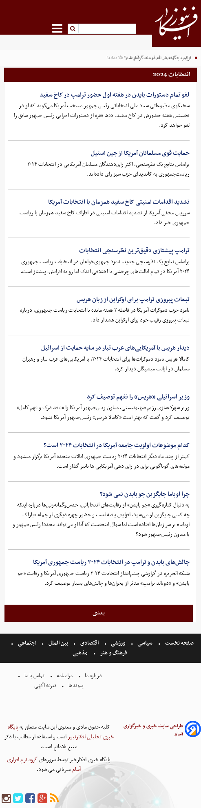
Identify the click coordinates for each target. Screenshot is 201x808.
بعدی (99, 613)
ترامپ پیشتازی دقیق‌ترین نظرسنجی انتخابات (134, 250)
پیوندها (75, 685)
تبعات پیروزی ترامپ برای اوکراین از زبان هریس (133, 299)
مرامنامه (64, 675)
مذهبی (81, 653)
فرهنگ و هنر (113, 653)
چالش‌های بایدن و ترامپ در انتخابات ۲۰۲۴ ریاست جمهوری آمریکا (111, 562)
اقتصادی (89, 643)
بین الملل (58, 643)
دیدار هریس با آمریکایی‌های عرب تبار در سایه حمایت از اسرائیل (115, 348)
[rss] (54, 799)
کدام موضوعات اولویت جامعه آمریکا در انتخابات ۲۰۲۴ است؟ (117, 445)
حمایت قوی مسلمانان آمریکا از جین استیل (140, 153)
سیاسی (145, 643)
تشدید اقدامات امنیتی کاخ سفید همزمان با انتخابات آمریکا (119, 202)
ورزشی (118, 643)
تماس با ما (34, 675)
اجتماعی (27, 643)
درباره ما (93, 675)
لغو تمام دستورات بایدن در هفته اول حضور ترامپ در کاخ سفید (115, 95)
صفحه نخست (179, 643)
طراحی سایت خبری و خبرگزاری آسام (153, 730)
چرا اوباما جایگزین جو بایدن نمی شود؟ (145, 494)
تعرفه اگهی (45, 685)
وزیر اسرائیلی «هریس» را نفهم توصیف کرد (138, 397)
